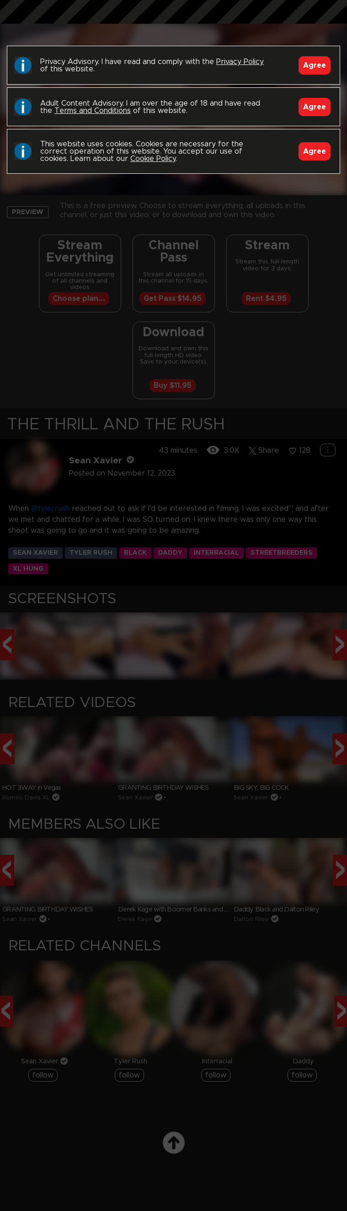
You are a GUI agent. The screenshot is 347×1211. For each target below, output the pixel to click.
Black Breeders (173, 20)
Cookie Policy (153, 158)
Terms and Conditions (92, 110)
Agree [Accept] (314, 65)
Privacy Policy (240, 61)
